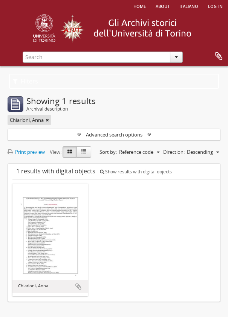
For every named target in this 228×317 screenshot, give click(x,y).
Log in (215, 6)
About (163, 6)
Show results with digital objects (136, 171)
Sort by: (108, 152)
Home (139, 6)
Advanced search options (114, 134)
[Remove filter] (47, 120)
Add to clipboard (78, 286)
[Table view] (84, 152)
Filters (25, 81)
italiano (188, 6)
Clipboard (218, 56)
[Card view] (70, 152)
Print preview (26, 152)
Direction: (174, 152)
